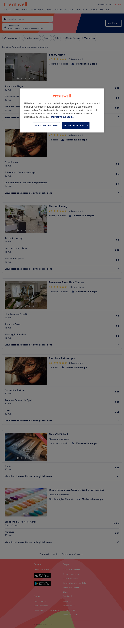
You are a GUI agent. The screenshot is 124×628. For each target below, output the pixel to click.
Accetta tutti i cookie (76, 125)
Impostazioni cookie (46, 125)
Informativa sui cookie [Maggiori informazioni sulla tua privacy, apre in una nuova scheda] (62, 117)
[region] (62, 110)
